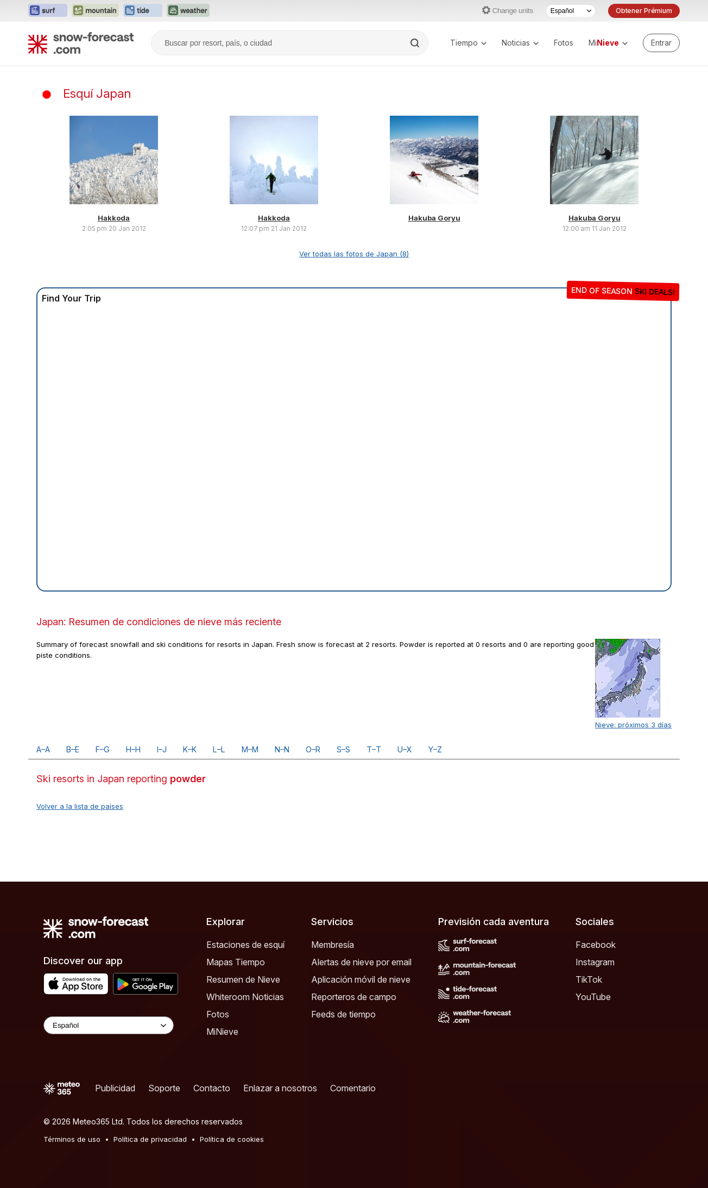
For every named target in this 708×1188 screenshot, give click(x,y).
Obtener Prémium (644, 11)
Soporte (164, 1088)
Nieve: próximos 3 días (633, 724)
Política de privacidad (150, 1139)
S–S (343, 749)
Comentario (353, 1088)
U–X (404, 749)
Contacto (211, 1088)
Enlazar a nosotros (280, 1088)
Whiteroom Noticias (245, 996)
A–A (43, 749)
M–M (250, 749)
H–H (133, 749)
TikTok (589, 979)
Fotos (563, 42)
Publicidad (115, 1088)
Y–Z (435, 749)
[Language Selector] (108, 1025)
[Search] (416, 43)
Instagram (595, 962)
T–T (373, 749)
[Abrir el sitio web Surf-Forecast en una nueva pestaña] (47, 11)
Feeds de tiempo (343, 1014)
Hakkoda (114, 217)
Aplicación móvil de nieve (360, 979)
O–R (313, 749)
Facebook (596, 944)
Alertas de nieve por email (361, 962)
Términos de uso (71, 1139)
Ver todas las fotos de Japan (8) (354, 253)
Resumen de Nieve (243, 979)
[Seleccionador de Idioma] (570, 11)
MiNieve (222, 1031)
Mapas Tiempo (235, 962)
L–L (219, 749)
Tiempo (468, 42)
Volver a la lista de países (79, 806)
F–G (103, 749)
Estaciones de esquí (245, 944)
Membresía (332, 944)
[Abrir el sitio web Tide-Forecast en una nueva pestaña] (142, 11)
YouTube (593, 996)
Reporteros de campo (353, 996)
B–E (72, 749)
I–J (162, 749)
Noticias (520, 42)
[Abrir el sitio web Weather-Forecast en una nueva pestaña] (188, 11)
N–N (282, 749)
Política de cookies (232, 1139)
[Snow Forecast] (81, 43)
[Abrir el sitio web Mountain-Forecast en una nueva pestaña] (95, 11)
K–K (190, 749)
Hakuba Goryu (434, 217)
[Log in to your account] (661, 43)
